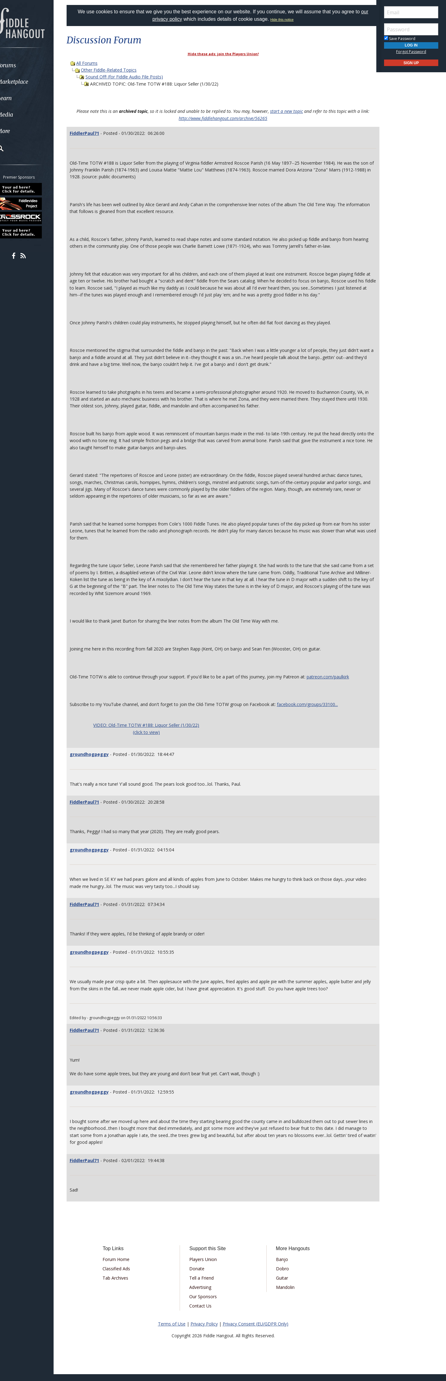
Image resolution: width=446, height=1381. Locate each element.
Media (21, 114)
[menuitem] (35, 65)
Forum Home (122, 1266)
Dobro (279, 1275)
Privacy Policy (204, 1331)
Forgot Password (411, 51)
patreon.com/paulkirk (335, 683)
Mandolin (282, 1294)
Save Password (399, 38)
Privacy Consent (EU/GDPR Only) (255, 1331)
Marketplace (28, 81)
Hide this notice (282, 19)
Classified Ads (123, 1275)
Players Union (205, 1266)
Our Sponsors (205, 1303)
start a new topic (286, 111)
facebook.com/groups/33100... (315, 711)
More (19, 131)
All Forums (94, 63)
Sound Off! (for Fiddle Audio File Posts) (132, 77)
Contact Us (202, 1313)
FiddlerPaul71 (92, 133)
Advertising (202, 1294)
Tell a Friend (203, 1285)
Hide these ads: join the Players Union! (223, 53)
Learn (20, 98)
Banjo (279, 1266)
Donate (199, 1275)
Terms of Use (172, 1331)
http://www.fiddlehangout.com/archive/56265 (223, 118)
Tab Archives (122, 1285)
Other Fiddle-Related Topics (116, 70)
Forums (22, 65)
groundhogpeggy (96, 761)
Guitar (279, 1285)
